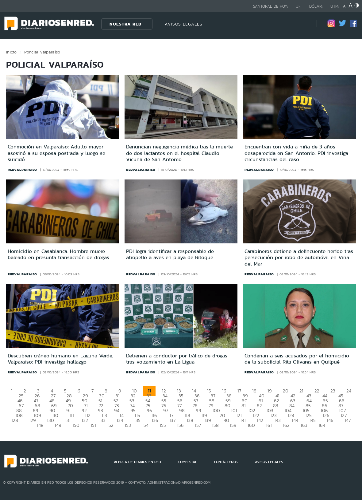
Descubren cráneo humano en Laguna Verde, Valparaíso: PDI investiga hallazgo (61, 358)
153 (128, 425)
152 (110, 425)
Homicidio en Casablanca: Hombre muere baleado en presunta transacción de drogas (58, 254)
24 (348, 391)
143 (277, 420)
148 (40, 425)
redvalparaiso (22, 169)
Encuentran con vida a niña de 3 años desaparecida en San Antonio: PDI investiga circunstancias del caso (296, 153)
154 (145, 425)
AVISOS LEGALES (183, 24)
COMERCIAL (187, 462)
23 (332, 391)
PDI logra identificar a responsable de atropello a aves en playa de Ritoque (170, 254)
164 (321, 425)
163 (304, 425)
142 (260, 420)
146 (330, 420)
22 (316, 391)
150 (75, 425)
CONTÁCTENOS (226, 462)
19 (270, 391)
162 (286, 425)
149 (58, 425)
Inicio (11, 52)
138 (190, 420)
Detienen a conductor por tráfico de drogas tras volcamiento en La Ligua (176, 358)
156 (180, 425)
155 (163, 425)
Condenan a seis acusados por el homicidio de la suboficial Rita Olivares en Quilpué (297, 358)
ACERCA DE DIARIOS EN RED (137, 462)
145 (312, 420)
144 (295, 420)
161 (269, 425)
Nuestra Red (125, 24)
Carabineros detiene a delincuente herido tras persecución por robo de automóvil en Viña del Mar (299, 257)
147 (348, 420)
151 (93, 425)
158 (215, 425)
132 (85, 420)
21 (301, 391)
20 (285, 391)
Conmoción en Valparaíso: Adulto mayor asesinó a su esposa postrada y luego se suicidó (56, 153)
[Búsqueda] (302, 23)
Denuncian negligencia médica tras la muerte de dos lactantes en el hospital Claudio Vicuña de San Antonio (179, 153)
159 (233, 425)
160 (251, 425)
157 (198, 425)
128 (14, 420)
